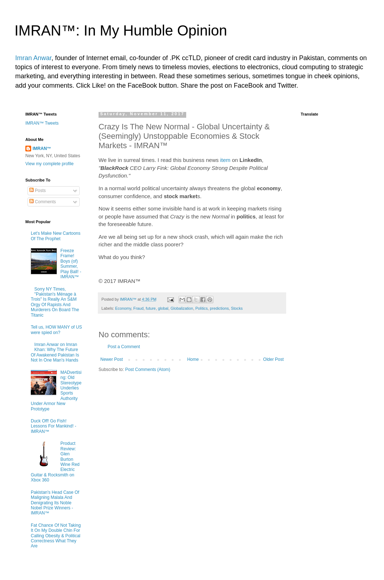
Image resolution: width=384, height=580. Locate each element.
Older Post (273, 359)
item (225, 160)
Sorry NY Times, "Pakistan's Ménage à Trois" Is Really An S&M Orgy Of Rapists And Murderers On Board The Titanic (55, 302)
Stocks (237, 308)
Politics (201, 308)
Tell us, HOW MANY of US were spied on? (56, 330)
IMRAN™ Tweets (42, 123)
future (151, 308)
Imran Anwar (33, 58)
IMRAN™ (42, 148)
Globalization (182, 308)
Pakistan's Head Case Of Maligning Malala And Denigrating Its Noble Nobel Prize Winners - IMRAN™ (55, 503)
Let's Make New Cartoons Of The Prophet (55, 236)
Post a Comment (124, 346)
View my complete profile (49, 163)
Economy (123, 308)
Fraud (138, 308)
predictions (219, 308)
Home (193, 359)
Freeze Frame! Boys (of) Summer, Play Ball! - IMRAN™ (70, 263)
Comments (42, 201)
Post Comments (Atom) (147, 369)
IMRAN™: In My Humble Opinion (120, 30)
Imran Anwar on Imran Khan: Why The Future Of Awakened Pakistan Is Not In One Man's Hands (55, 352)
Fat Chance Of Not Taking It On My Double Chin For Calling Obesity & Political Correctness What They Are (56, 536)
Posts (37, 190)
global (163, 308)
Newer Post (111, 359)
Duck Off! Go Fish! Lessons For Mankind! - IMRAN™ (53, 426)
